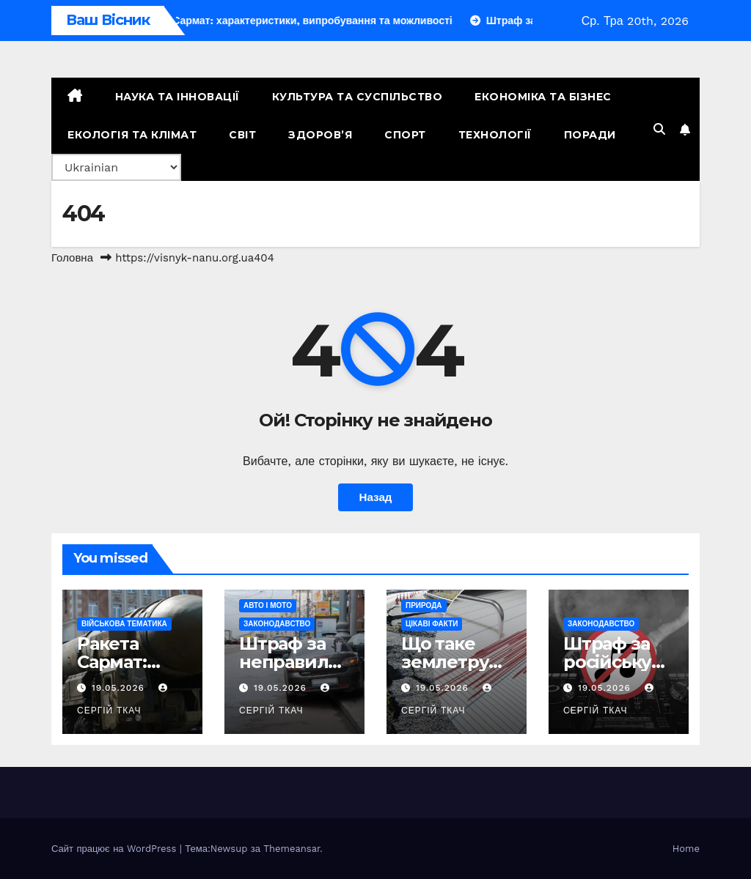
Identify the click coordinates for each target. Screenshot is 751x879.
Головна (72, 257)
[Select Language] (116, 167)
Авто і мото (267, 605)
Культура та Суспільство (357, 96)
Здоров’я (320, 134)
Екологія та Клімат (132, 134)
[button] (659, 129)
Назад (375, 497)
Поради (590, 134)
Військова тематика (124, 624)
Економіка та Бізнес (543, 96)
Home (686, 848)
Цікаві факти (432, 624)
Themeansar (291, 848)
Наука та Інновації (177, 96)
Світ (242, 134)
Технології (495, 134)
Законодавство (276, 624)
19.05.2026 (120, 688)
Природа (424, 605)
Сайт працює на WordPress (115, 848)
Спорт (405, 134)
